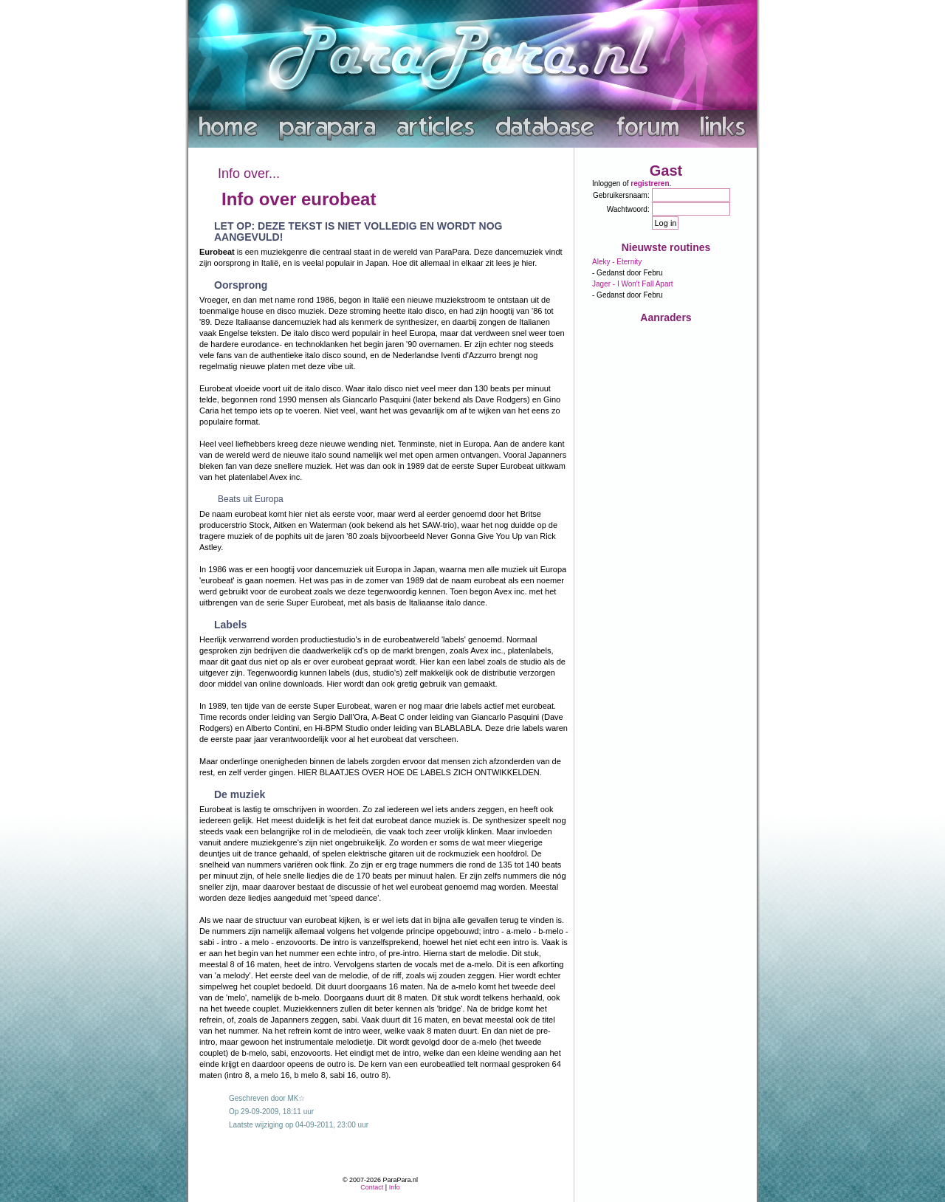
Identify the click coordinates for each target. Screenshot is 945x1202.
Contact (371, 1187)
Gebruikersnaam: (621, 195)
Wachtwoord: (628, 209)
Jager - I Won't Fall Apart (632, 284)
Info (394, 1187)
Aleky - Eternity (617, 262)
